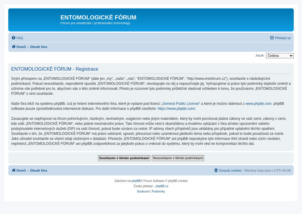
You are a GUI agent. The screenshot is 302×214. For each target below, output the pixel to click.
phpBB (136, 181)
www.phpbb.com (258, 104)
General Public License (181, 104)
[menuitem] (17, 38)
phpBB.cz (162, 186)
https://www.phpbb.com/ (176, 109)
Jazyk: (260, 55)
